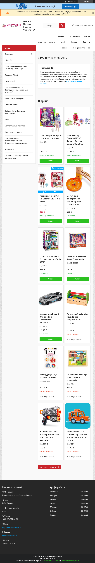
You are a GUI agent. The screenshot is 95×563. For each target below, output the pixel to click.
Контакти (86, 42)
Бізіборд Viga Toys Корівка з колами (48, 376)
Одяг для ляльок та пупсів (15, 126)
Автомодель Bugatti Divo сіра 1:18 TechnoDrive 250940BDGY (49, 318)
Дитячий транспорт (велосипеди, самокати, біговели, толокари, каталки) (16, 141)
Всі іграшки (9, 54)
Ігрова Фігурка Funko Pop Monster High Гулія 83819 (50, 259)
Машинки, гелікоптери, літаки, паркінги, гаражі (16, 157)
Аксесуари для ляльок (13, 132)
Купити (50, 161)
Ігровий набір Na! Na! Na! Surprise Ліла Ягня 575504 (50, 199)
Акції (63, 42)
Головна (60, 36)
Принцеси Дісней (11, 75)
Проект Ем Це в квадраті (14, 99)
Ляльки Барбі (10, 81)
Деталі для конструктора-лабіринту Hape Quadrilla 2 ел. (74, 200)
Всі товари (74, 36)
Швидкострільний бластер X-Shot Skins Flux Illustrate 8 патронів (49, 435)
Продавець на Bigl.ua (47, 558)
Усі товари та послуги (48, 467)
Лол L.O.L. (9, 60)
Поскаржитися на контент (51, 561)
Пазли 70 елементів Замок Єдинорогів (76, 257)
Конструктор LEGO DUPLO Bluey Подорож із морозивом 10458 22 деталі (77, 435)
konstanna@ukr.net (9, 536)
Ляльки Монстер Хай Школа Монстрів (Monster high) (16, 67)
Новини (74, 42)
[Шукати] (62, 25)
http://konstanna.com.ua (11, 528)
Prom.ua (59, 556)
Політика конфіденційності (70, 561)
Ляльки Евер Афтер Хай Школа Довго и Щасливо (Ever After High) (16, 90)
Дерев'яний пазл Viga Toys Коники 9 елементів (77, 377)
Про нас (64, 48)
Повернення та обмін (81, 48)
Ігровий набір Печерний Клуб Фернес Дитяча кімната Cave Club (75, 139)
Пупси (7, 120)
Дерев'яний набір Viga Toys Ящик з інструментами (77, 317)
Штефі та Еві (9, 149)
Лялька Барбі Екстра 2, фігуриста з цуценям (50, 137)
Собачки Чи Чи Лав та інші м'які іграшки (15, 112)
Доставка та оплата (46, 42)
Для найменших (11, 105)
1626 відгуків (71, 2)
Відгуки (87, 36)
